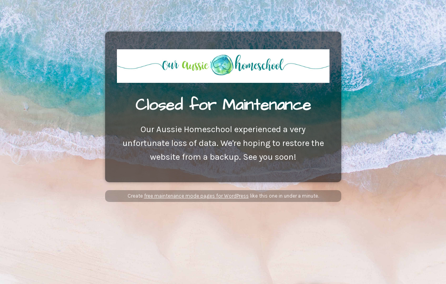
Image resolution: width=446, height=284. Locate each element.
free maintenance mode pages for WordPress (196, 196)
